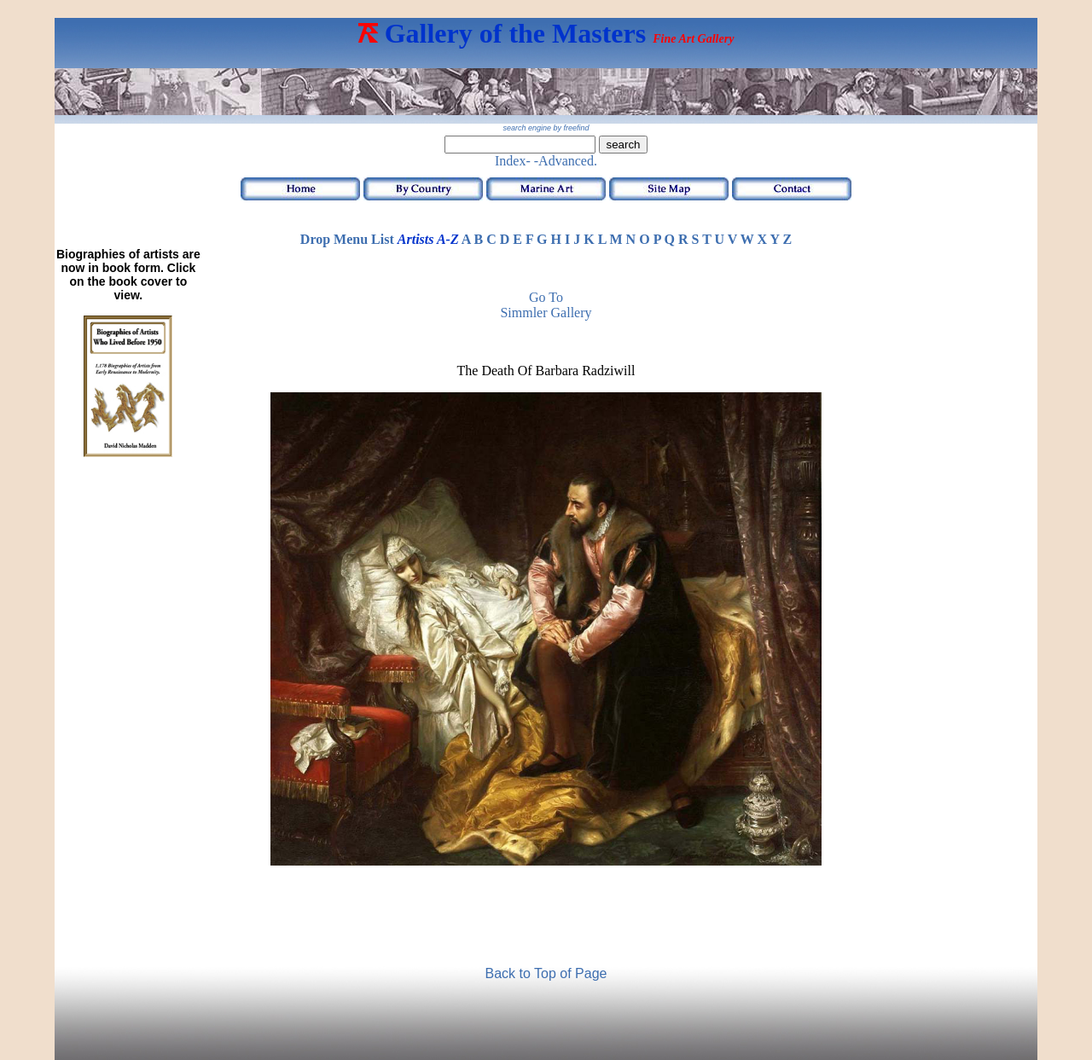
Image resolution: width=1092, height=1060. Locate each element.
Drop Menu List (347, 239)
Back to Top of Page (546, 973)
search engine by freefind (545, 128)
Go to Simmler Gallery (545, 305)
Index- (513, 160)
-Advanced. (565, 160)
